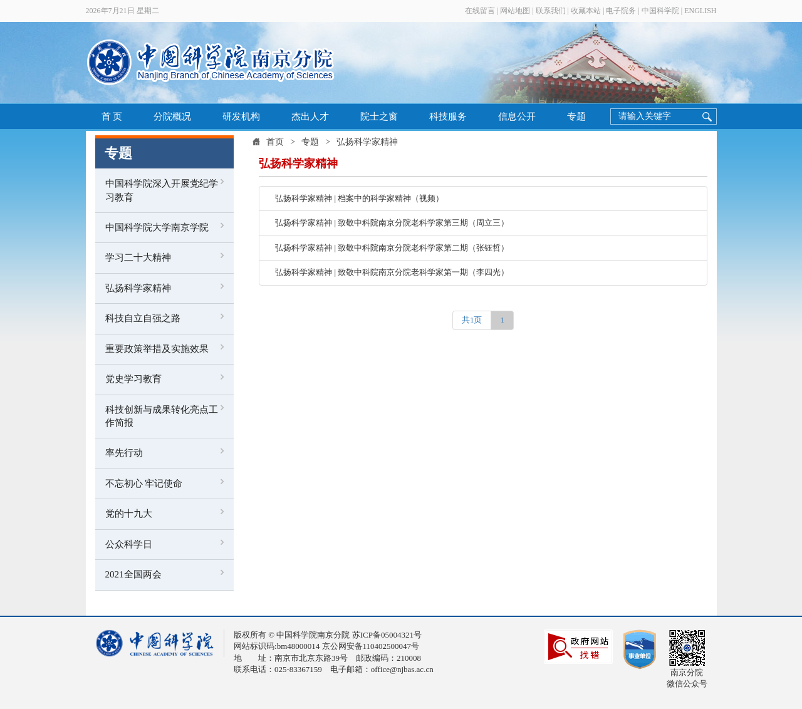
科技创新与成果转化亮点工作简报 (161, 416)
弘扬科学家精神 (138, 288)
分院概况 (172, 116)
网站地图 (515, 10)
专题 (576, 116)
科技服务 (448, 116)
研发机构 (241, 116)
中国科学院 (660, 10)
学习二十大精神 (138, 257)
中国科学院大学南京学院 (157, 227)
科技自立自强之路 (142, 318)
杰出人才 (310, 116)
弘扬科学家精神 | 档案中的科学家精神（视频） (359, 198)
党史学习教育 (133, 379)
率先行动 (124, 453)
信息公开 (517, 116)
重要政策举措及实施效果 (157, 349)
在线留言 (480, 10)
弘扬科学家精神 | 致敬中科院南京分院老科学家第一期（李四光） (392, 272)
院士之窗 (379, 116)
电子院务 (621, 10)
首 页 (112, 116)
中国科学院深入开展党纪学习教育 (161, 190)
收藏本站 (586, 10)
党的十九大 (128, 514)
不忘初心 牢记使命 (144, 484)
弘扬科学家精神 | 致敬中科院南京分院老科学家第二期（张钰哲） (392, 247)
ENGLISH (700, 10)
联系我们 (551, 10)
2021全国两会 (133, 574)
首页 (275, 142)
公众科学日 (128, 544)
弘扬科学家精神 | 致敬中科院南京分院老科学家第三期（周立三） (392, 222)
